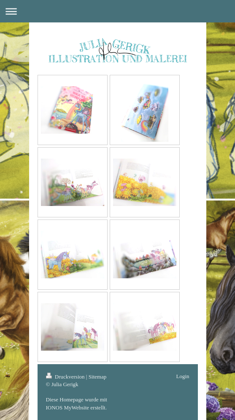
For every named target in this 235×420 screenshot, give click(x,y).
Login (182, 376)
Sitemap (98, 376)
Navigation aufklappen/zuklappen (117, 11)
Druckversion (66, 376)
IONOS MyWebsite (67, 407)
